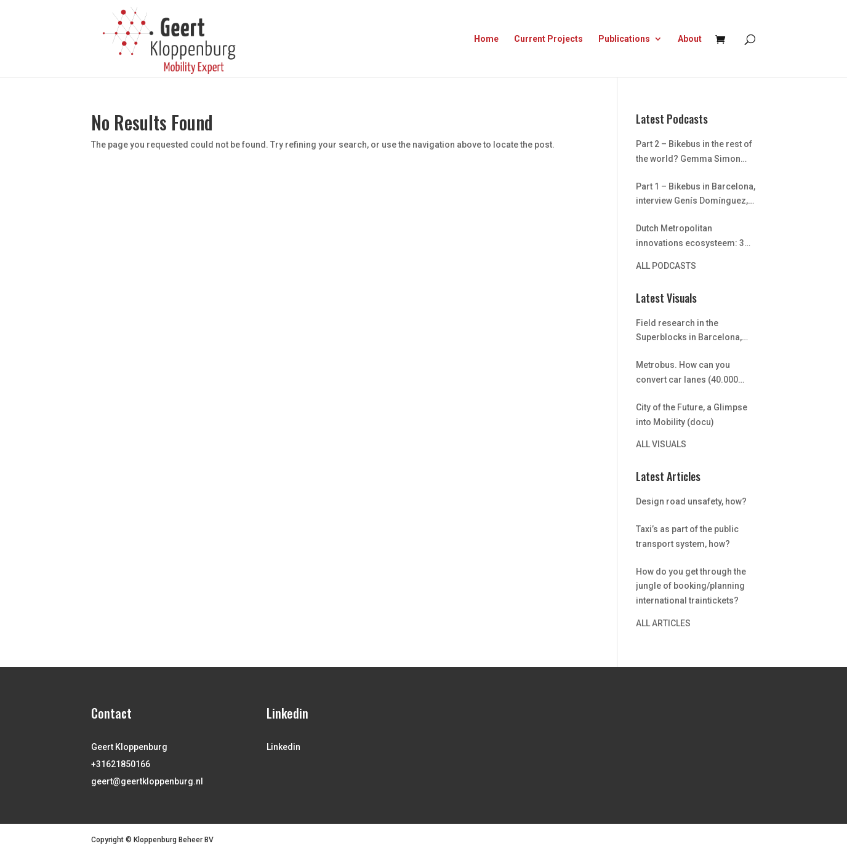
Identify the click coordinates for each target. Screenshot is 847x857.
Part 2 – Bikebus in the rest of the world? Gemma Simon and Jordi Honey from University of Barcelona (694, 153)
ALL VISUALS (661, 444)
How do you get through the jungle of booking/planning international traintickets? (691, 586)
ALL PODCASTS (666, 266)
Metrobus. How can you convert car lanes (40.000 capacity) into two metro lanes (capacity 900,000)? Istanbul (687, 374)
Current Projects (548, 39)
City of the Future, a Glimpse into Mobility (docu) (691, 414)
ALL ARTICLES (663, 623)
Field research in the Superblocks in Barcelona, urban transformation (689, 332)
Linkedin (283, 747)
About (690, 39)
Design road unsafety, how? (691, 501)
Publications (624, 39)
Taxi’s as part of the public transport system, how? (687, 536)
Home (486, 39)
